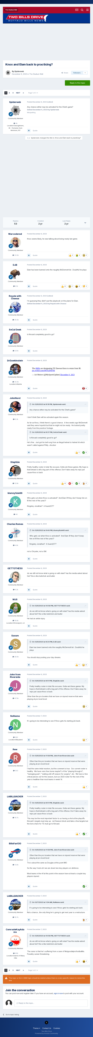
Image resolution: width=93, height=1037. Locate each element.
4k (15, 123)
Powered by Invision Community (46, 1033)
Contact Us (46, 1028)
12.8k (15, 483)
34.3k (15, 382)
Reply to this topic (77, 83)
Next (18, 93)
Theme (36, 1028)
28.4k (15, 657)
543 (15, 771)
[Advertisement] (46, 42)
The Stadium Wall (36, 74)
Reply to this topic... (25, 1003)
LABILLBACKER (15, 796)
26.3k (15, 320)
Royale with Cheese (15, 297)
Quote (35, 131)
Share (64, 73)
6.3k (15, 419)
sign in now (58, 993)
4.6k (15, 545)
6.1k (15, 286)
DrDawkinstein (15, 360)
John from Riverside (15, 675)
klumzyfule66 (15, 493)
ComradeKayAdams (15, 930)
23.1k (15, 351)
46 (16, 514)
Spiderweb (19, 71)
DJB (15, 265)
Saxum (15, 635)
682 (15, 737)
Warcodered (15, 234)
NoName (15, 716)
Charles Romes (15, 524)
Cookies (56, 1028)
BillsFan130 (15, 843)
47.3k (16, 698)
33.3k (15, 255)
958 (15, 953)
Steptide (15, 462)
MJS (15, 599)
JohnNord (15, 398)
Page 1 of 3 (33, 93)
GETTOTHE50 (15, 568)
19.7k (15, 818)
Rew (15, 749)
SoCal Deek (15, 329)
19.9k (15, 620)
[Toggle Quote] (31, 404)
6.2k (15, 590)
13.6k (15, 865)
